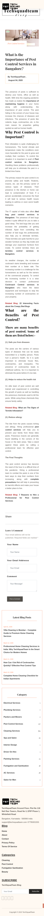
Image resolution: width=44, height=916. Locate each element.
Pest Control (7, 864)
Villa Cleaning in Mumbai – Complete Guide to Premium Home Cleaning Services (20, 633)
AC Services (9, 773)
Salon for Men (10, 780)
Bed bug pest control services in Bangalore (22, 215)
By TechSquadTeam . (17, 77)
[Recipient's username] (15, 891)
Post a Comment (15, 599)
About (4, 835)
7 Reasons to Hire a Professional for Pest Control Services (22, 498)
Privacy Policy (8, 843)
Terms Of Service (9, 847)
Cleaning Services (12, 731)
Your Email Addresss (18, 560)
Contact (5, 839)
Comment (12, 576)
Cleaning (6, 860)
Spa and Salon (10, 738)
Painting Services (11, 759)
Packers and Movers (13, 717)
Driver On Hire (10, 752)
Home (4, 831)
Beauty (5, 872)
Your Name (12, 545)
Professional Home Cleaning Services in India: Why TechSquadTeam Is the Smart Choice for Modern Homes (22, 649)
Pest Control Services (13, 724)
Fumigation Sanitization (12, 868)
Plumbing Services (12, 710)
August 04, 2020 (15, 80)
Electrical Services (12, 703)
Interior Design (10, 745)
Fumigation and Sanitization (16, 766)
